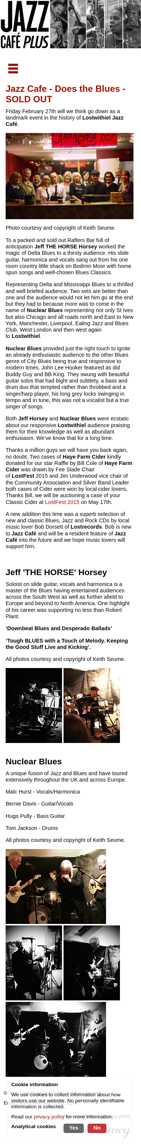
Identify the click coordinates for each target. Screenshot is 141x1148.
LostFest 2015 (62, 502)
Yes (74, 1128)
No (96, 1128)
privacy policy (49, 1117)
